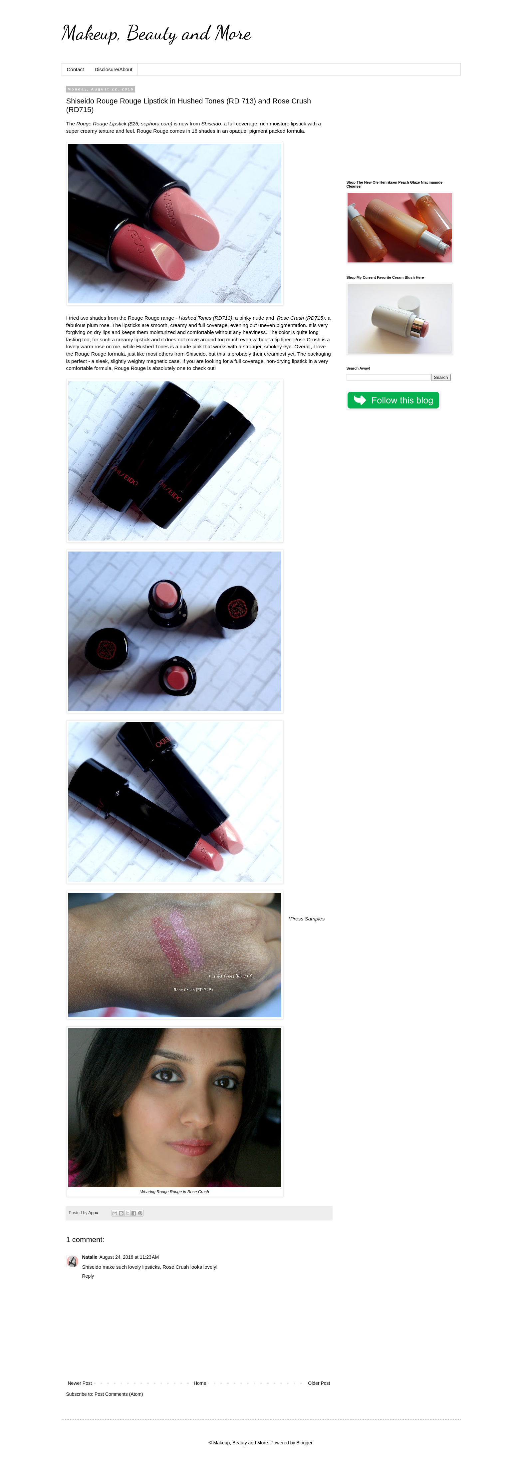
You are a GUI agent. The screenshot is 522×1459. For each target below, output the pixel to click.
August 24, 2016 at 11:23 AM (129, 1257)
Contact (75, 69)
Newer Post (80, 1383)
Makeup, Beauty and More (156, 33)
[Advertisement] (399, 128)
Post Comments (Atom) (119, 1394)
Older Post (319, 1383)
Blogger (304, 1442)
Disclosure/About (113, 69)
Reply (88, 1276)
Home (200, 1383)
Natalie (90, 1257)
